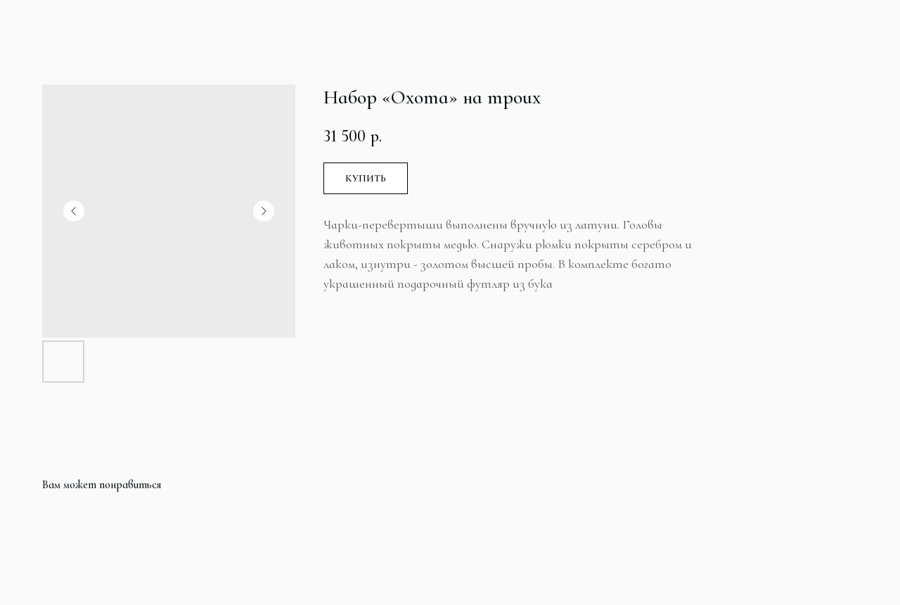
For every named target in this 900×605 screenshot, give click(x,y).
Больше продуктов (83, 23)
